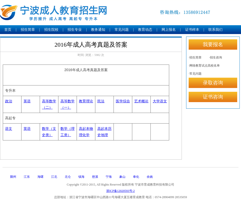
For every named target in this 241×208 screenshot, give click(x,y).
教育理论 (86, 101)
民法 (100, 101)
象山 (122, 177)
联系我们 (215, 30)
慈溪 (95, 177)
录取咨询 (213, 82)
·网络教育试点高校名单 (204, 65)
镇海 (81, 177)
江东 (27, 177)
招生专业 (75, 30)
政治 (8, 101)
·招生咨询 (215, 57)
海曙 (40, 177)
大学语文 (160, 101)
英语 (27, 101)
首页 (7, 30)
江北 (54, 177)
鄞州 (13, 177)
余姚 (150, 177)
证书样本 (192, 30)
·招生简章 (195, 57)
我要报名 (213, 44)
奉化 (136, 177)
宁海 (109, 177)
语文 (8, 129)
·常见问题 (195, 73)
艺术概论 (141, 101)
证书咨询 (213, 97)
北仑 (68, 177)
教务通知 (98, 30)
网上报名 (169, 30)
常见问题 (122, 30)
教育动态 (145, 30)
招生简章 (28, 30)
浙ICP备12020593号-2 (120, 191)
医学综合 (123, 101)
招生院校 (51, 30)
